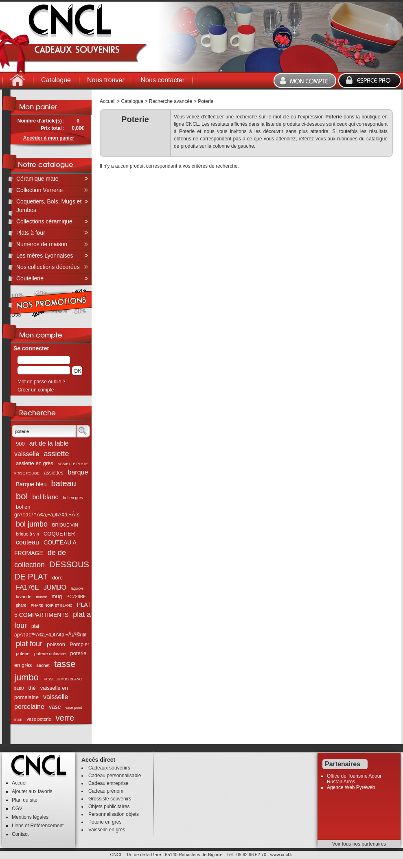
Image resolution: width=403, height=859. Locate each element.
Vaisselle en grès (106, 830)
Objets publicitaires (108, 806)
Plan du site (24, 800)
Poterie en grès (104, 822)
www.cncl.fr (281, 854)
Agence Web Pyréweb (351, 787)
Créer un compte (36, 390)
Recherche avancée (171, 101)
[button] (77, 370)
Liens (18, 825)
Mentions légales (30, 817)
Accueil (108, 101)
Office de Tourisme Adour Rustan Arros (354, 779)
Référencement (47, 825)
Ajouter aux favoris (32, 791)
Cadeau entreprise (108, 783)
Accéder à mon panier (48, 138)
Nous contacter (163, 80)
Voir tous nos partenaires (359, 844)
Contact (20, 834)
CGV (17, 808)
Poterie (205, 101)
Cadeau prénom (105, 791)
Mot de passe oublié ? (41, 382)
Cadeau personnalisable (114, 775)
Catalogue (56, 80)
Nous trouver (106, 80)
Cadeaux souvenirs (109, 768)
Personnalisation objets (113, 814)
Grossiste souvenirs (109, 799)
